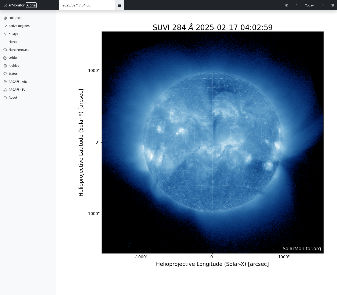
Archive (11, 66)
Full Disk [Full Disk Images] (12, 18)
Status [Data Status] (10, 73)
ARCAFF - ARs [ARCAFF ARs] (15, 81)
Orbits (10, 58)
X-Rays (10, 34)
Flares (10, 42)
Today (309, 5)
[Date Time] (87, 5)
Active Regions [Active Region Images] (16, 26)
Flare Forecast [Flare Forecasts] (16, 50)
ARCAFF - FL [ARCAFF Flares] (14, 89)
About (10, 97)
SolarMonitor (20, 5)
